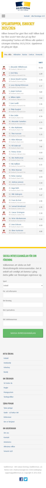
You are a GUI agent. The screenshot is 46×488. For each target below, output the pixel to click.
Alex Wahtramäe (17, 158)
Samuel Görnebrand (19, 206)
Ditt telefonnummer (10, 319)
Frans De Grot (16, 200)
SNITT (41, 63)
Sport (5, 281)
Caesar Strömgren (18, 212)
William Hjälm (15, 97)
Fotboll (6, 358)
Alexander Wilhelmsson (19, 67)
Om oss (6, 433)
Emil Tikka (14, 73)
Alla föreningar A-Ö (38, 16)
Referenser (7, 417)
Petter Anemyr (16, 176)
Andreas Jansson (17, 182)
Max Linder (14, 115)
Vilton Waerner (16, 170)
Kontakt (27, 16)
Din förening (7, 301)
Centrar (31, 55)
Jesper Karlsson (16, 91)
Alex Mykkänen (16, 127)
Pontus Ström (16, 152)
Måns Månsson (16, 140)
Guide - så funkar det (11, 413)
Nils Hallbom (15, 164)
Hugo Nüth (15, 188)
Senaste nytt (8, 451)
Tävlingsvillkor (8, 397)
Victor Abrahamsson (19, 218)
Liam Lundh (14, 103)
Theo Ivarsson (16, 134)
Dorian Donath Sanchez (19, 79)
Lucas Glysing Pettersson (19, 85)
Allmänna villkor (9, 447)
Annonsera (7, 442)
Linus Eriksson (16, 224)
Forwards (39, 55)
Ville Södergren (17, 194)
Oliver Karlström (17, 231)
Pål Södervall (15, 146)
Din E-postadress (9, 310)
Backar (24, 55)
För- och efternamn (10, 291)
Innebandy (7, 363)
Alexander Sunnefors (19, 121)
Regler (6, 388)
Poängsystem (8, 392)
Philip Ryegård (16, 109)
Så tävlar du (8, 383)
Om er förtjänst (9, 422)
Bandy (6, 372)
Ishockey (7, 367)
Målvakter (17, 55)
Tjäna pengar (8, 408)
